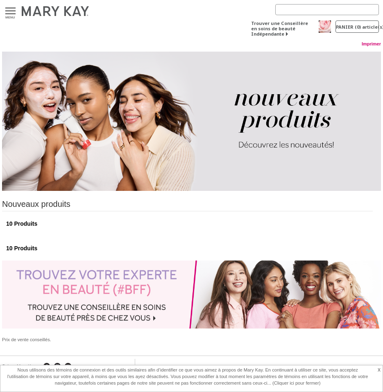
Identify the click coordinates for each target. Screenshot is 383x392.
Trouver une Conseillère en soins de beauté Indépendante (279, 28)
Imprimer (371, 43)
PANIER (357, 27)
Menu (10, 11)
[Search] (327, 9)
